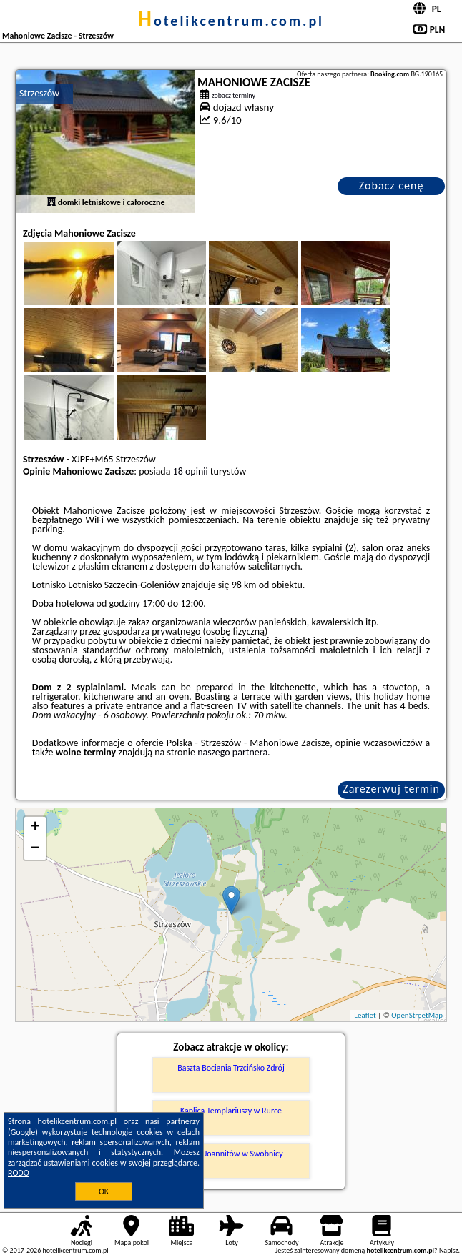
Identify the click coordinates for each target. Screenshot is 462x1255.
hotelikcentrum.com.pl (231, 20)
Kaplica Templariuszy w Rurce (231, 1111)
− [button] (35, 849)
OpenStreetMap (417, 1015)
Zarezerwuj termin (391, 788)
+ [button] (35, 827)
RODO (18, 1173)
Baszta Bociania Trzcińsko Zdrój (231, 1068)
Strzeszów (39, 93)
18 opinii (190, 471)
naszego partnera (232, 752)
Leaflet (364, 1015)
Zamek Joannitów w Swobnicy (230, 1154)
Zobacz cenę (391, 185)
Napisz (448, 1250)
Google (23, 1132)
